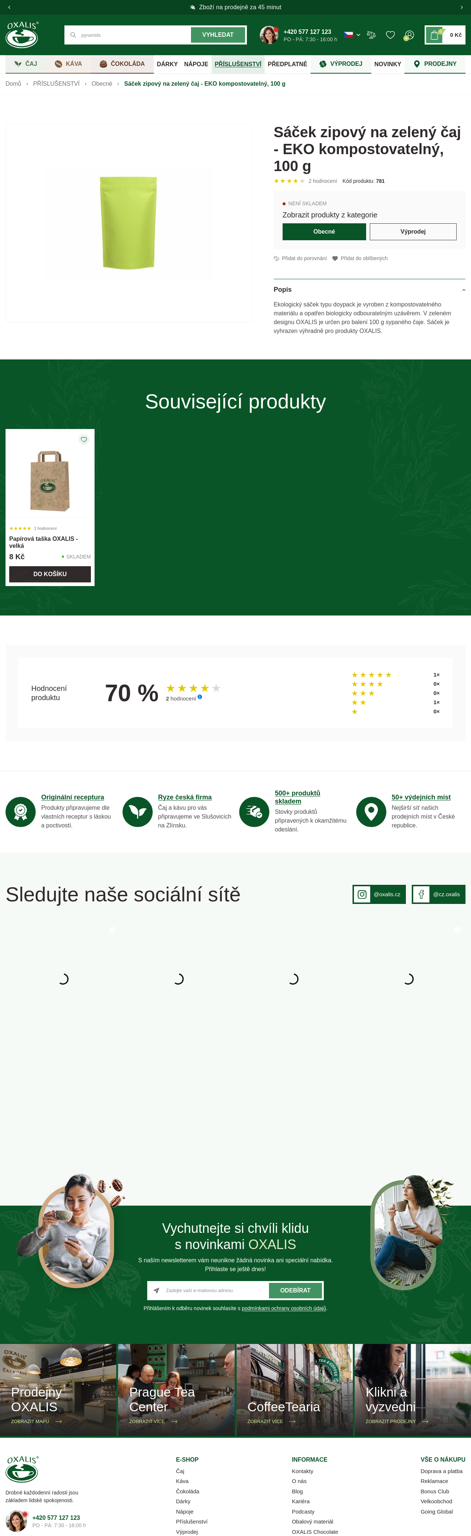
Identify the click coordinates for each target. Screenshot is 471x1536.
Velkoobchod (436, 1386)
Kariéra (300, 1386)
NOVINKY (387, 64)
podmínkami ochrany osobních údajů (284, 1193)
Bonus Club (435, 1376)
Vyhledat (218, 35)
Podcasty (303, 1397)
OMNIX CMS (218, 1525)
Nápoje (185, 1397)
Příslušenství (192, 1407)
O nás (299, 1366)
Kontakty (302, 1356)
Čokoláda (187, 1376)
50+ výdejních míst (421, 797)
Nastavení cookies (252, 1467)
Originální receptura (72, 797)
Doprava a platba (442, 1356)
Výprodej (413, 231)
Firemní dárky (193, 1427)
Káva (182, 1366)
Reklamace (434, 1366)
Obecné (102, 84)
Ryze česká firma (185, 797)
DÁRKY (167, 64)
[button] (9, 7)
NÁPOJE (196, 64)
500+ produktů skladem (298, 797)
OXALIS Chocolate (315, 1417)
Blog (297, 1376)
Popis (283, 289)
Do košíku (50, 574)
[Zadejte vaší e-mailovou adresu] (235, 1175)
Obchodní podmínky (313, 1467)
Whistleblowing (445, 1467)
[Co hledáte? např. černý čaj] (155, 35)
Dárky (183, 1386)
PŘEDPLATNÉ (287, 64)
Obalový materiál (312, 1407)
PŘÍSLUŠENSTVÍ (238, 64)
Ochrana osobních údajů (383, 1467)
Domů (13, 84)
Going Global (437, 1397)
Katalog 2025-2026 (315, 1427)
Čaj (180, 1356)
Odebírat (295, 1176)
